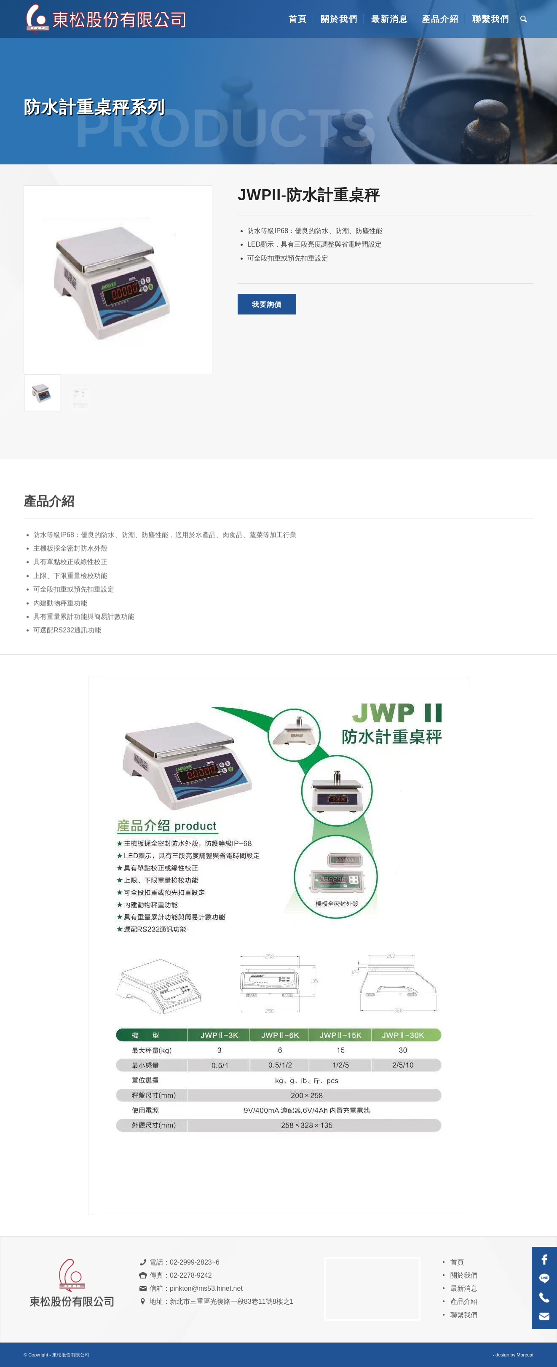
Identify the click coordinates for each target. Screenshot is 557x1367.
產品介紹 (463, 1301)
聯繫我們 (463, 1315)
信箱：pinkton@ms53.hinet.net (196, 1288)
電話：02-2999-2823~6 (185, 1262)
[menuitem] (297, 19)
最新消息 (463, 1288)
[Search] (524, 19)
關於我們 (463, 1275)
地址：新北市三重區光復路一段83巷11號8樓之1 (221, 1301)
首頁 (457, 1262)
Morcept (525, 1354)
